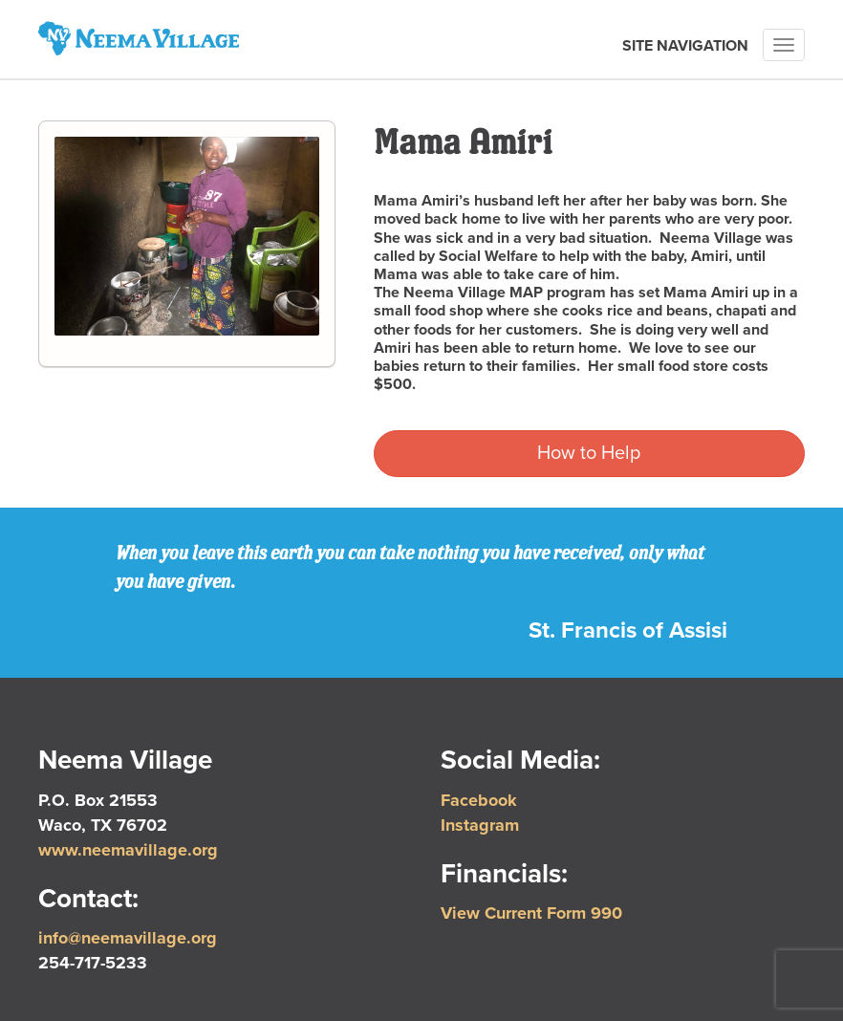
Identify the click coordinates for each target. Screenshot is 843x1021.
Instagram (480, 825)
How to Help (588, 453)
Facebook (479, 800)
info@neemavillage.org (127, 937)
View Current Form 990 (531, 912)
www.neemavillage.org (128, 849)
